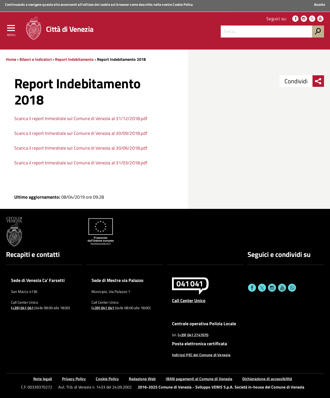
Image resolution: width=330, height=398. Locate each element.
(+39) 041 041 (22, 308)
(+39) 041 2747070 (193, 335)
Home (11, 59)
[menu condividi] (318, 81)
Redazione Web (142, 379)
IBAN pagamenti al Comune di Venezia (199, 379)
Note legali (42, 379)
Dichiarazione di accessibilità (267, 379)
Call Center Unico (189, 300)
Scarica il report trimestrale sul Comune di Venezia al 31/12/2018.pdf (80, 118)
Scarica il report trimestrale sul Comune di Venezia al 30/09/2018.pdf (80, 133)
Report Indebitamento (74, 59)
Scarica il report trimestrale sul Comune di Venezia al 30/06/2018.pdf (80, 148)
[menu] (11, 29)
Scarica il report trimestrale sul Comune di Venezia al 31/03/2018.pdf (80, 162)
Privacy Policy (74, 379)
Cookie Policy (182, 4)
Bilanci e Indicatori (36, 59)
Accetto (319, 4)
